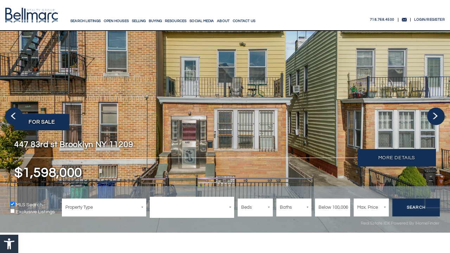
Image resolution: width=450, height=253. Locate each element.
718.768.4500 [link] (382, 19)
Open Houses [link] (116, 21)
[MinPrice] (334, 207)
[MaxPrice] (372, 207)
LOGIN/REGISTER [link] (429, 19)
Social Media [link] (201, 21)
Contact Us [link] (244, 21)
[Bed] (105, 207)
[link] (9, 244)
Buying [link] (155, 21)
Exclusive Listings (36, 211)
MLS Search (30, 204)
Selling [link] (139, 21)
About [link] (223, 21)
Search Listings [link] (85, 21)
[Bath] (295, 207)
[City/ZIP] (193, 207)
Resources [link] (176, 21)
